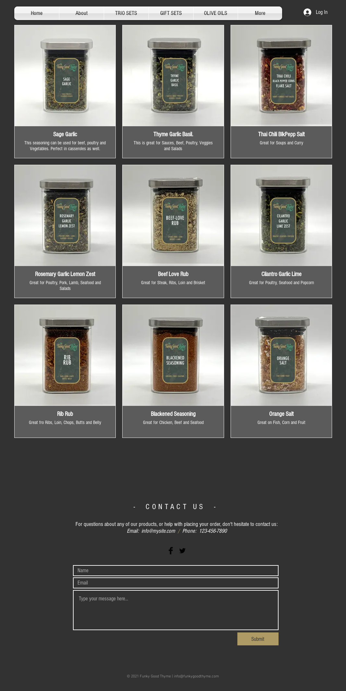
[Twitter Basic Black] (182, 550)
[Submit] (258, 638)
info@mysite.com (158, 531)
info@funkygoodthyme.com (196, 676)
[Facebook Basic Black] (170, 550)
